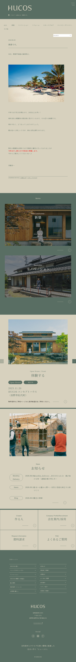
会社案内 (42, 582)
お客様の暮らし (14, 591)
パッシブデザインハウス (16, 570)
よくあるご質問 (44, 578)
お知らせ (23, 178)
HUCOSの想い (14, 566)
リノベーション (14, 574)
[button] (2, 361)
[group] (38, 361)
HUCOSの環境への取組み (17, 579)
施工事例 (12, 583)
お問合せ (42, 574)
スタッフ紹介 (44, 587)
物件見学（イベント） (16, 587)
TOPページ (12, 559)
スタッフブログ (32, 178)
